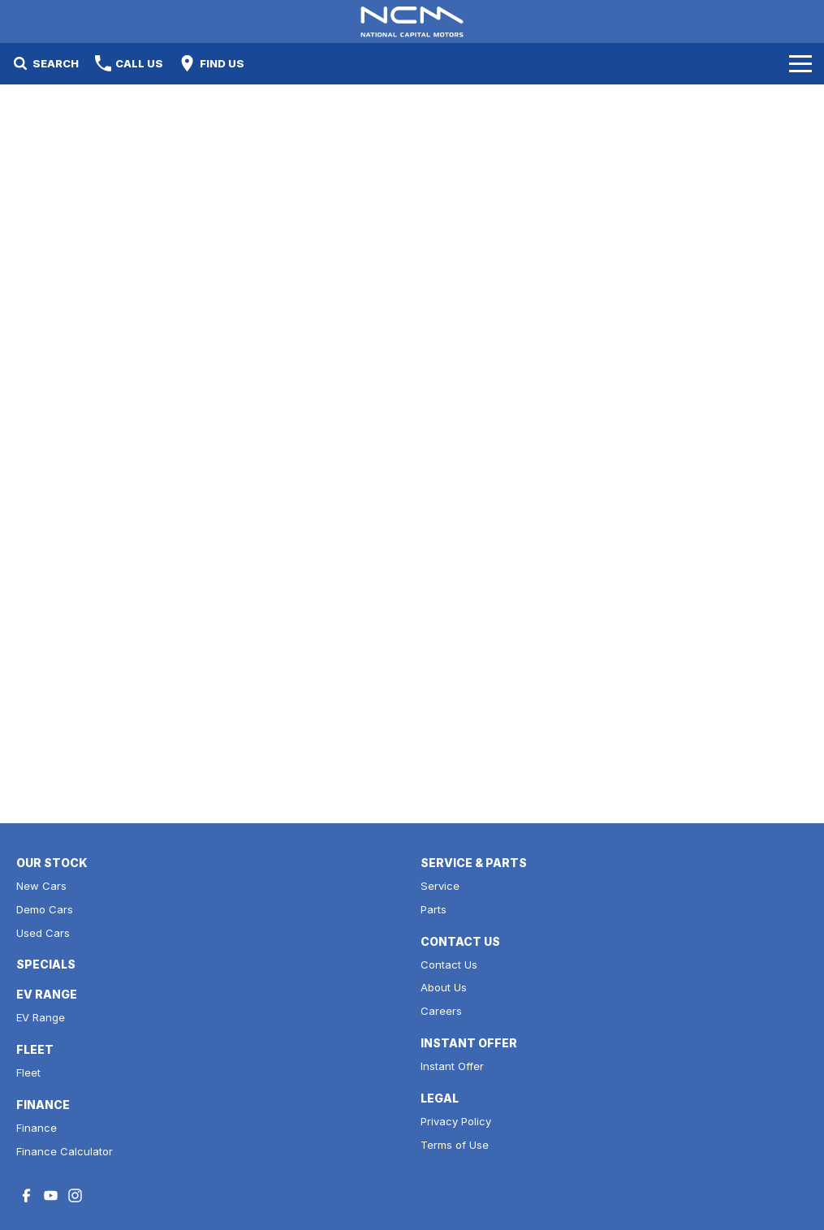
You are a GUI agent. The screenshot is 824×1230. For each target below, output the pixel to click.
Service (440, 885)
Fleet (28, 1072)
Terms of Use (455, 1144)
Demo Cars (44, 909)
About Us (444, 987)
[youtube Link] (51, 1195)
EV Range (40, 1017)
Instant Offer (452, 1066)
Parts (434, 909)
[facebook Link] (26, 1195)
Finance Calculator (64, 1151)
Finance (36, 1127)
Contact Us (449, 964)
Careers (441, 1010)
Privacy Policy (456, 1121)
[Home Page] (412, 21)
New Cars (41, 885)
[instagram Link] (75, 1195)
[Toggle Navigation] (800, 63)
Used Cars (43, 932)
